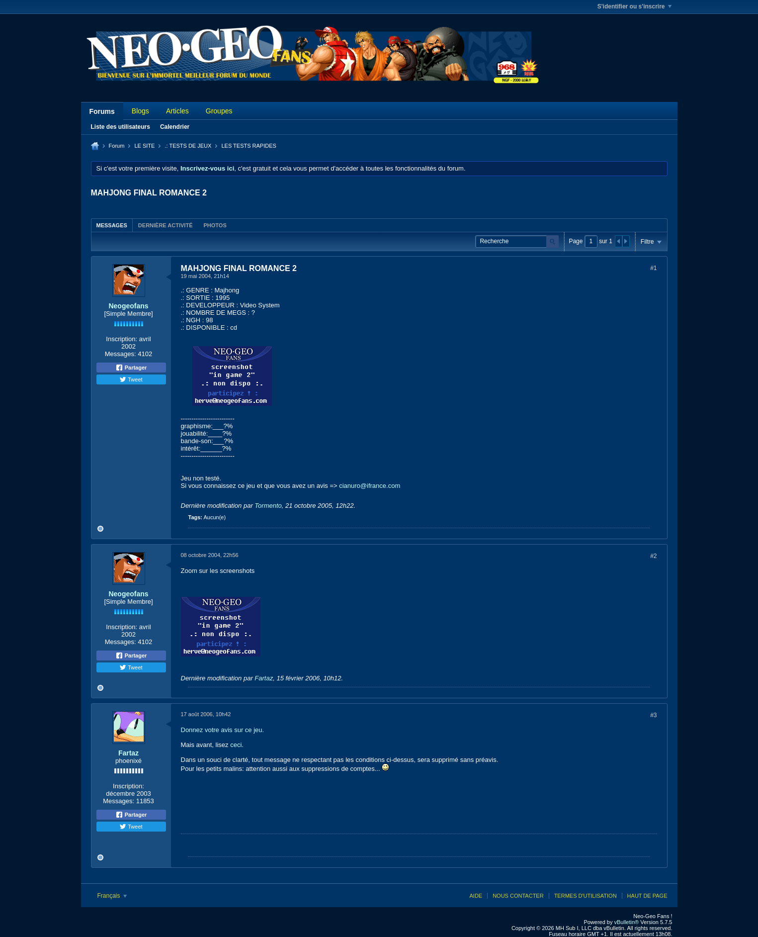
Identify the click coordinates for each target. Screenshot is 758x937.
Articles (177, 111)
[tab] (112, 225)
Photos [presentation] (214, 225)
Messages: (120, 354)
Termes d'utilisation (585, 896)
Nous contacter (518, 896)
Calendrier (174, 126)
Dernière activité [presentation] (165, 225)
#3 (653, 715)
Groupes (219, 111)
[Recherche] (517, 241)
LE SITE (144, 146)
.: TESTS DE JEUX (188, 146)
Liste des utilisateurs (120, 126)
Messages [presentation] (111, 225)
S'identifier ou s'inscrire (634, 6)
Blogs (140, 111)
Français (112, 895)
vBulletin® (626, 922)
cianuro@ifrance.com (369, 485)
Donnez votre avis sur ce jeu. (222, 730)
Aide (475, 896)
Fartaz (263, 678)
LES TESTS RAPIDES (248, 146)
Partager (131, 368)
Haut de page (647, 896)
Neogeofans (128, 306)
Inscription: (121, 339)
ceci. (237, 745)
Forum (117, 146)
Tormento (267, 505)
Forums (102, 111)
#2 (653, 556)
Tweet (130, 379)
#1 (653, 268)
